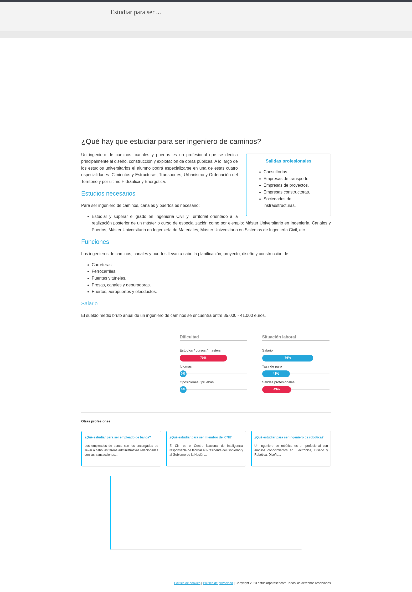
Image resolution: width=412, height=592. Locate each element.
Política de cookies (187, 583)
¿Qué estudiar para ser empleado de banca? (118, 437)
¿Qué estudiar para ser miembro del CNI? (200, 437)
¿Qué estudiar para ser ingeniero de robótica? (288, 437)
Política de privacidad (218, 583)
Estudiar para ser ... (135, 11)
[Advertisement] (206, 88)
